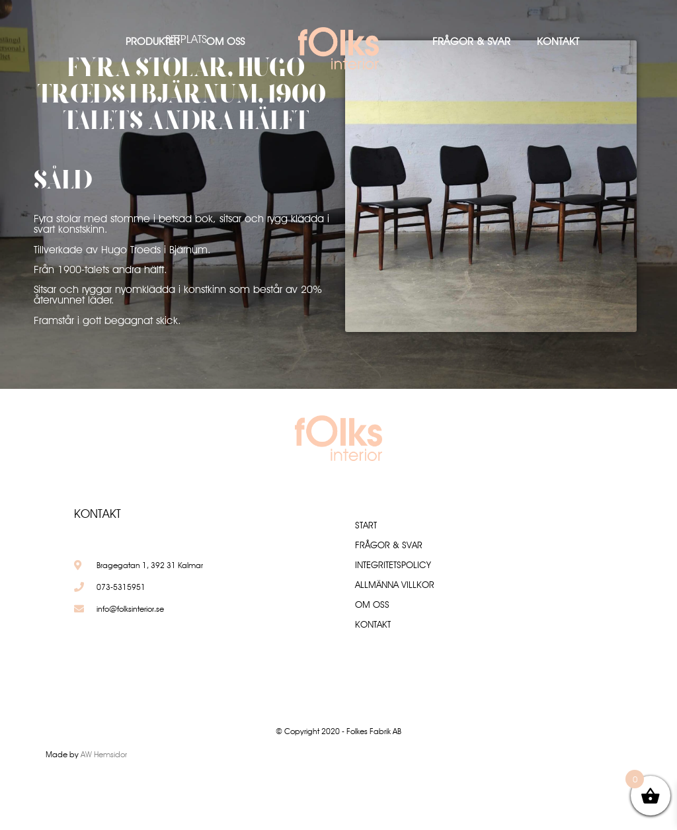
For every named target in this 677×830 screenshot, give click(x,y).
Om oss (225, 41)
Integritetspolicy (393, 565)
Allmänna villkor (394, 584)
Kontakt (558, 41)
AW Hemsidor (104, 754)
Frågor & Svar (471, 41)
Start (366, 525)
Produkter (153, 41)
